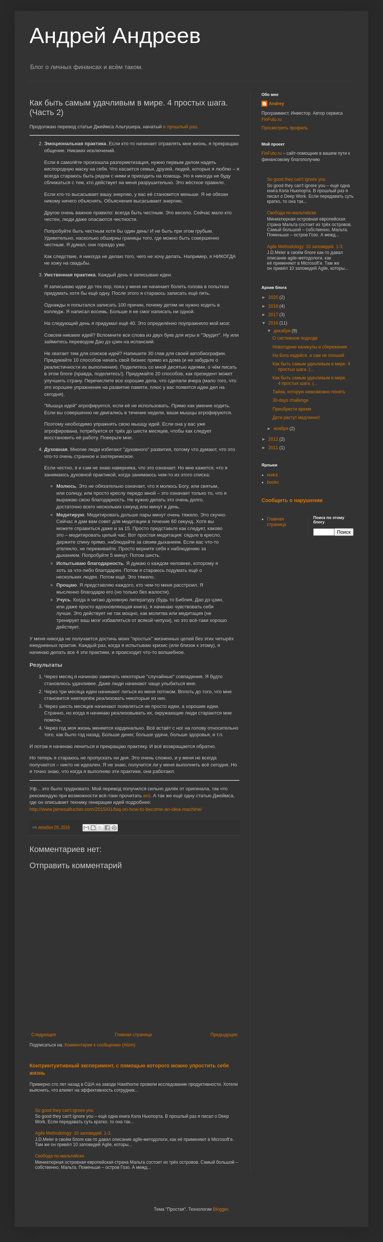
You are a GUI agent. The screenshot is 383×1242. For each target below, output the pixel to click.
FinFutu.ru (271, 119)
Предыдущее (224, 1034)
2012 (274, 439)
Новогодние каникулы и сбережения (310, 347)
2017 (274, 314)
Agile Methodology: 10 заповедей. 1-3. (73, 1133)
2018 (274, 306)
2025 (274, 297)
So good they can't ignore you (64, 1110)
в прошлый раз (180, 126)
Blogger (220, 1209)
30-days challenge (290, 400)
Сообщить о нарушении (292, 500)
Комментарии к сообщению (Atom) (99, 1045)
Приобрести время (292, 409)
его (146, 795)
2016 (274, 323)
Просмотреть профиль (284, 127)
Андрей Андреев (115, 35)
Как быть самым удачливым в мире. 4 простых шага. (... (311, 366)
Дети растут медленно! (296, 417)
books (273, 482)
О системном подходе (295, 338)
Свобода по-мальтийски (59, 1156)
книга (272, 474)
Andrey (276, 103)
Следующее (43, 1034)
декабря (283, 330)
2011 (274, 447)
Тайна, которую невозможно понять (309, 391)
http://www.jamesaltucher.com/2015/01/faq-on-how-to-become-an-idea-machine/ (115, 809)
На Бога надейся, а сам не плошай (308, 355)
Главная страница (133, 1034)
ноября (281, 428)
